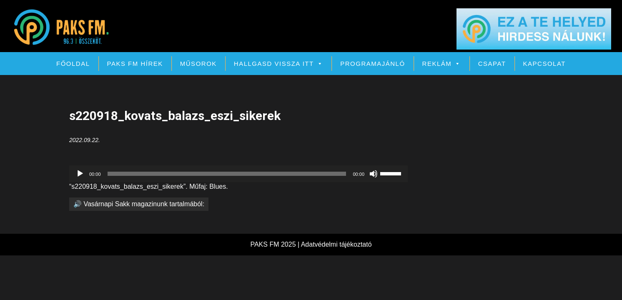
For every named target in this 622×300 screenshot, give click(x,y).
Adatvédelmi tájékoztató (336, 244)
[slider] (227, 174)
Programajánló (372, 63)
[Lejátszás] (80, 174)
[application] (238, 173)
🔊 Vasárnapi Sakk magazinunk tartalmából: (138, 204)
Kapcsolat (544, 63)
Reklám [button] (441, 63)
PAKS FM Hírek (135, 63)
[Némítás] (373, 174)
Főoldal (73, 63)
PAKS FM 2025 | (275, 244)
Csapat (492, 63)
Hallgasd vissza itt (278, 63)
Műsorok (198, 63)
